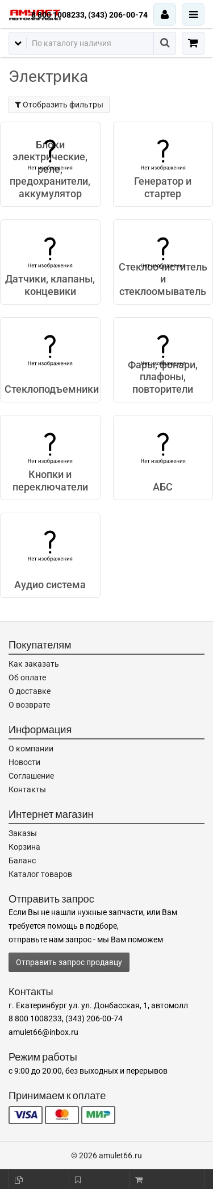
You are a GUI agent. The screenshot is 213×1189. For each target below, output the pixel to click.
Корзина (24, 846)
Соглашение (31, 775)
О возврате (29, 704)
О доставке (30, 691)
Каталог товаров (40, 874)
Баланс (22, 860)
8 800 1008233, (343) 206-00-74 (89, 14)
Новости (24, 762)
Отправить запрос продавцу (69, 962)
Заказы (23, 833)
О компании (31, 748)
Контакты (27, 789)
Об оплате (27, 677)
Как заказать (34, 663)
